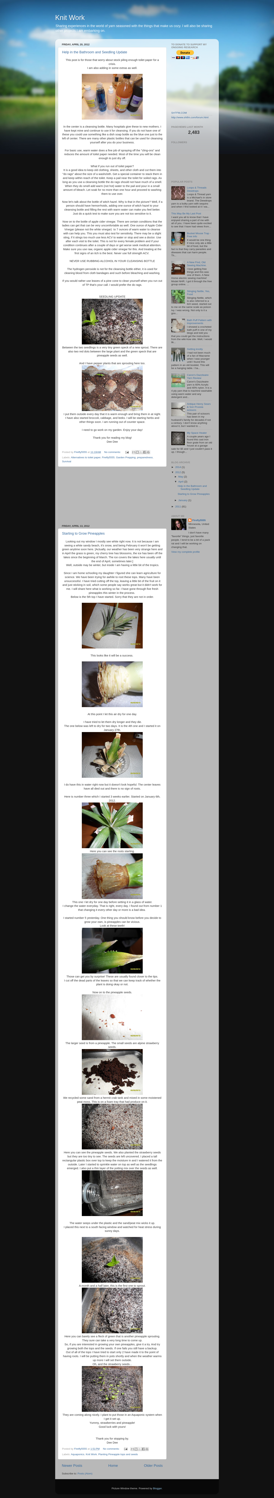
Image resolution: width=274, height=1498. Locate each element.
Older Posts (153, 1466)
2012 (178, 472)
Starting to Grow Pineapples (83, 533)
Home (113, 1466)
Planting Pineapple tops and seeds (118, 1454)
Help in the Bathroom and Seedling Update (94, 52)
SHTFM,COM (179, 112)
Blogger (157, 1488)
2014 (178, 467)
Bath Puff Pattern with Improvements (199, 322)
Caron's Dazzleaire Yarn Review (198, 376)
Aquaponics (77, 1454)
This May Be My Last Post (186, 213)
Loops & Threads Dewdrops (196, 189)
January (183, 500)
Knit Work (70, 18)
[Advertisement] (112, 495)
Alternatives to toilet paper (85, 457)
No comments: (113, 452)
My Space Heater (197, 432)
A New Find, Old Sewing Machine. (196, 264)
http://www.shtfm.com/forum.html (190, 117)
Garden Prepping (126, 457)
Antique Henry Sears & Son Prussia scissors (199, 406)
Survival (66, 461)
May (181, 476)
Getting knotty (195, 349)
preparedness (145, 457)
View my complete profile (185, 551)
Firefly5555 (108, 457)
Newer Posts (72, 1466)
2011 (178, 506)
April (181, 481)
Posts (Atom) (85, 1473)
